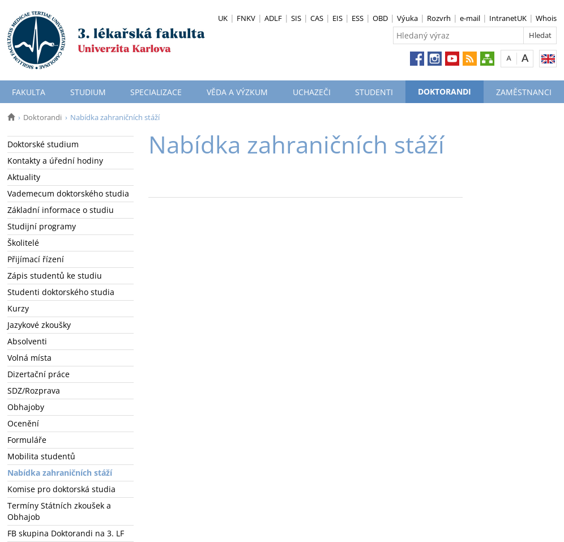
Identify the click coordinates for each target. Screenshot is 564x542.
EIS (337, 18)
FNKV (246, 18)
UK (223, 18)
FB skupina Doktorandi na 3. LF (65, 533)
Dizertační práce (38, 374)
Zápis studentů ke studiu (54, 275)
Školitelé (23, 242)
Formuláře (26, 439)
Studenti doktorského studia (60, 292)
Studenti (374, 92)
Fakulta (28, 92)
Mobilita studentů (41, 456)
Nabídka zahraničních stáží (59, 472)
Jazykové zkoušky (39, 324)
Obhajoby (25, 407)
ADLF (273, 18)
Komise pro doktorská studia (61, 489)
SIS (296, 18)
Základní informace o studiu (60, 209)
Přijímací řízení (35, 259)
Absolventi (27, 341)
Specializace (156, 92)
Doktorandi (444, 91)
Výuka (407, 18)
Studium (88, 92)
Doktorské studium (43, 144)
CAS (316, 18)
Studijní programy (41, 226)
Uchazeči (312, 92)
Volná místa (29, 357)
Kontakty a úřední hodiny (55, 160)
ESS (358, 18)
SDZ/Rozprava (33, 390)
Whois (546, 18)
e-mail (470, 18)
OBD (380, 18)
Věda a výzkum (237, 92)
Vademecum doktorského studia (68, 193)
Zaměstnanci (524, 92)
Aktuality (23, 177)
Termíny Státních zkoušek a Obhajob (59, 511)
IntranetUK (508, 18)
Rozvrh (439, 18)
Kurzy (18, 308)
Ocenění (23, 423)
